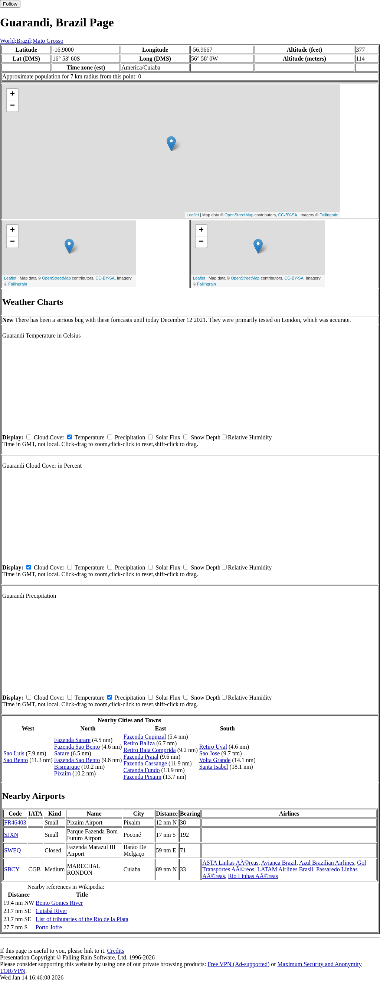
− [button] (12, 106)
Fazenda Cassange (145, 763)
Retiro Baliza (139, 743)
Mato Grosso (48, 41)
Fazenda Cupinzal (144, 736)
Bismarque (67, 767)
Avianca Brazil (279, 862)
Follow (10, 4)
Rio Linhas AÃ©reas (253, 876)
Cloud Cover (49, 437)
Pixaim (62, 773)
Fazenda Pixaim (142, 777)
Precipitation (130, 437)
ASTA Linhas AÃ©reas (230, 862)
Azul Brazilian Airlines (326, 862)
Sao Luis (13, 753)
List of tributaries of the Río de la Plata (82, 919)
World (7, 41)
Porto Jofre (49, 927)
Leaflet (193, 215)
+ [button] (12, 94)
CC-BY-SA (287, 215)
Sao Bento (15, 760)
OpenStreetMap (239, 215)
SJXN (11, 835)
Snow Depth (205, 437)
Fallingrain (329, 215)
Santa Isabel (213, 767)
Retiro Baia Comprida (149, 750)
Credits (115, 951)
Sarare (61, 753)
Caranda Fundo (141, 770)
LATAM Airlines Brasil (285, 869)
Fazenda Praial (140, 757)
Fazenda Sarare (72, 740)
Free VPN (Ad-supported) (238, 964)
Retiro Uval (213, 746)
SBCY (12, 869)
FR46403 (15, 822)
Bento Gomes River (59, 903)
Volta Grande (215, 760)
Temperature (90, 437)
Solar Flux (167, 437)
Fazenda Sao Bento (77, 746)
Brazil (23, 41)
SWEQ (12, 850)
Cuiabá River (51, 911)
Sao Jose (209, 753)
